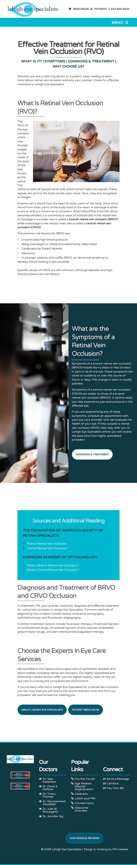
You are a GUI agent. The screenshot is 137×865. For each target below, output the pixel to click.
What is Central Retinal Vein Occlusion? (53, 570)
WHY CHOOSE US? (68, 66)
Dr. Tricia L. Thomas (50, 795)
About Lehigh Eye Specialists (42, 709)
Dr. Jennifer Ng (53, 816)
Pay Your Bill (115, 788)
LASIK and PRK (85, 798)
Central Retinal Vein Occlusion (47, 548)
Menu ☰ (120, 23)
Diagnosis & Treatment (92, 454)
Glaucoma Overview (81, 809)
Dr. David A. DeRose (50, 788)
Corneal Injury (84, 803)
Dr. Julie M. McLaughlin (50, 810)
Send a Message (118, 779)
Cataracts (81, 794)
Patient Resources (85, 709)
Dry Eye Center (85, 779)
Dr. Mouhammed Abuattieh (54, 803)
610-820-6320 (118, 9)
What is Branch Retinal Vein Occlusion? (53, 565)
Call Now (113, 783)
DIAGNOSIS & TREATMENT (91, 61)
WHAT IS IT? (31, 61)
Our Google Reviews (84, 838)
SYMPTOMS (55, 61)
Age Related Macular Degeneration (84, 786)
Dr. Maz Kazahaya (49, 780)
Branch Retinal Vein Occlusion (47, 543)
